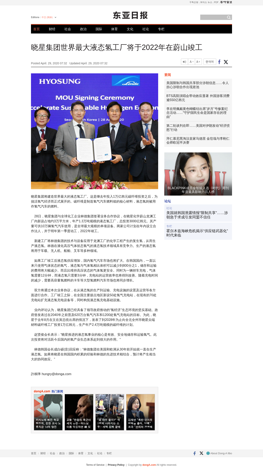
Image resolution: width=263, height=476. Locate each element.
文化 (130, 29)
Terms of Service (95, 464)
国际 (99, 29)
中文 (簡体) (47, 17)
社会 (67, 29)
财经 (52, 29)
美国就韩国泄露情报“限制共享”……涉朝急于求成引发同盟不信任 (197, 215)
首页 (36, 29)
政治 (83, 29)
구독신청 (193, 2)
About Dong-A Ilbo (219, 453)
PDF (216, 2)
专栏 (161, 29)
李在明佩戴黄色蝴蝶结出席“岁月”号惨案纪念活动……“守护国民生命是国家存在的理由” (197, 113)
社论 (145, 29)
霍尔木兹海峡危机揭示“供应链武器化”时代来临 (197, 233)
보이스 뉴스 (206, 2)
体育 (114, 29)
